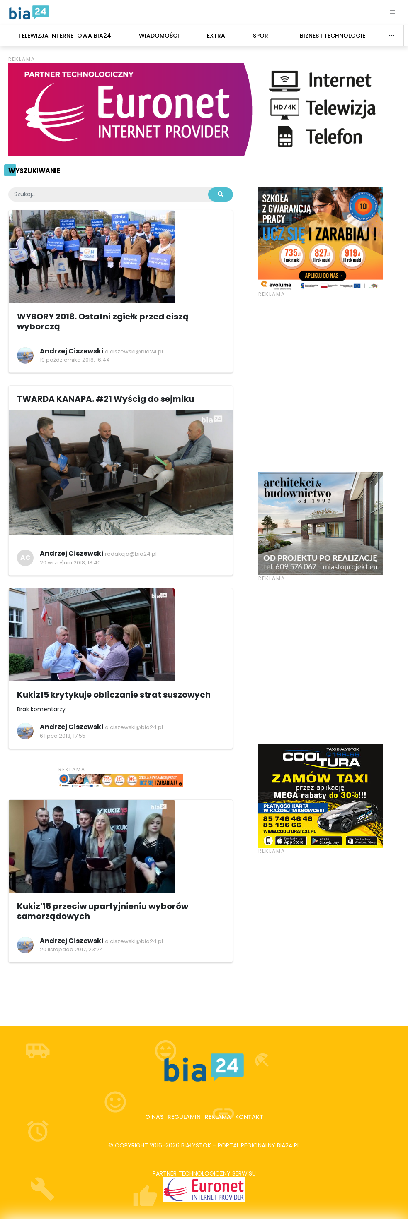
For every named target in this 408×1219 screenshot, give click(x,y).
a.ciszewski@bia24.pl (134, 351)
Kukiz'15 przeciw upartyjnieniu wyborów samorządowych (102, 911)
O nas (154, 1117)
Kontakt (249, 1117)
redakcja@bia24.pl (131, 554)
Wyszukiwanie (34, 170)
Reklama (218, 1117)
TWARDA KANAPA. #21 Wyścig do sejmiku (105, 399)
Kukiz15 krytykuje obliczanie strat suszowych (114, 695)
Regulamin (184, 1117)
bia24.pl (288, 1145)
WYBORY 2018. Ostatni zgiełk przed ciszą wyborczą (103, 321)
